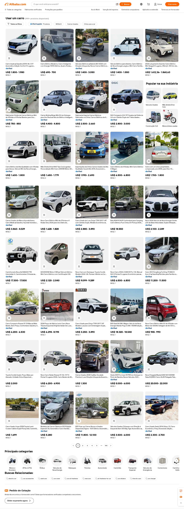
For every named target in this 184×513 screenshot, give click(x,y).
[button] (117, 4)
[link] (181, 491)
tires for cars (135, 479)
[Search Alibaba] (74, 4)
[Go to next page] (111, 445)
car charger (151, 479)
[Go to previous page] (73, 445)
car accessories (27, 479)
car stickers (120, 479)
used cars (42, 479)
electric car (11, 479)
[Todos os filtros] (15, 24)
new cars (86, 479)
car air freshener (71, 479)
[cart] (149, 5)
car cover (55, 479)
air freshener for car (103, 479)
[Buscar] (125, 4)
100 (106, 445)
